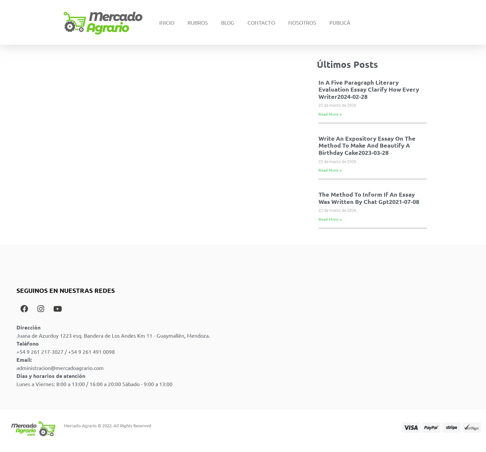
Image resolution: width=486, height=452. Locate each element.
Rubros (198, 22)
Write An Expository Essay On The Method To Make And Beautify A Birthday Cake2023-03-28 (367, 145)
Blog (227, 22)
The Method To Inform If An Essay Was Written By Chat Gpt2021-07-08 (369, 197)
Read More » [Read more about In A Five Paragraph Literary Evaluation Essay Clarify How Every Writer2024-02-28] (330, 114)
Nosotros (302, 22)
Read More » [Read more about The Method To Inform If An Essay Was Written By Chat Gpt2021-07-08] (330, 219)
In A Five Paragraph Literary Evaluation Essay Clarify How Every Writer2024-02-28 (369, 89)
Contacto (261, 22)
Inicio (166, 22)
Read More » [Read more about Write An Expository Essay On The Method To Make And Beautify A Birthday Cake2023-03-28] (330, 170)
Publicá (339, 22)
